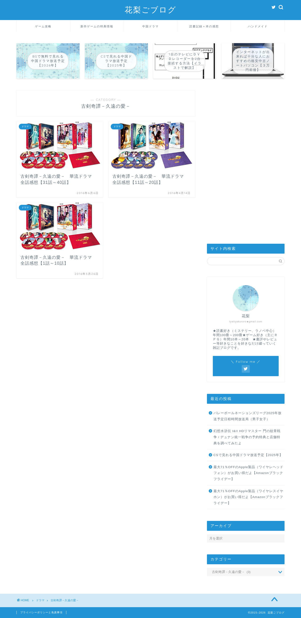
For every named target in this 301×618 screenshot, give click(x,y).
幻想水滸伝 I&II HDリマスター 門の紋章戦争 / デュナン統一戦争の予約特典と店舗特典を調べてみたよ (247, 437)
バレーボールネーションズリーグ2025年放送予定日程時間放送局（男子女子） (247, 416)
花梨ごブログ (150, 9)
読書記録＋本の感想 (204, 26)
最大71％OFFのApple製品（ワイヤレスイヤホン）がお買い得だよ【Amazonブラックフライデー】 (248, 497)
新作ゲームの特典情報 (96, 26)
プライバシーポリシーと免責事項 (41, 612)
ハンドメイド (258, 26)
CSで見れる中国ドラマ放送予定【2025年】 (248, 455)
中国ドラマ (150, 26)
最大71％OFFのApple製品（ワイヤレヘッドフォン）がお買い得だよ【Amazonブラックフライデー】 (248, 473)
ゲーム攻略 (43, 26)
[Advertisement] (245, 161)
